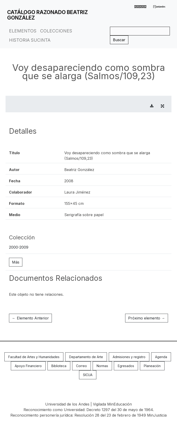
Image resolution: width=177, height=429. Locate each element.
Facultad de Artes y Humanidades (33, 357)
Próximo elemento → (146, 318)
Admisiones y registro (129, 357)
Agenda (161, 357)
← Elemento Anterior (30, 318)
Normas (102, 366)
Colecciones (56, 31)
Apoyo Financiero (28, 366)
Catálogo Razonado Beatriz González (47, 15)
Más (15, 262)
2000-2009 (18, 247)
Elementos (22, 31)
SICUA (87, 375)
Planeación (152, 366)
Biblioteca (58, 366)
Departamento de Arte (86, 357)
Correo (81, 366)
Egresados (126, 366)
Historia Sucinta (29, 40)
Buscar (119, 40)
